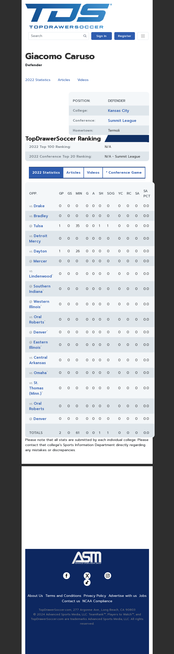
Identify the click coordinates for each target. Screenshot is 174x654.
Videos (83, 79)
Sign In (101, 36)
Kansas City (118, 110)
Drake (39, 206)
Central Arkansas (38, 360)
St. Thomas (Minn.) (36, 388)
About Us (35, 595)
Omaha (40, 373)
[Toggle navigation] (143, 36)
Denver (40, 332)
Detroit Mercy (38, 238)
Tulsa (38, 226)
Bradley (41, 216)
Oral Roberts (36, 319)
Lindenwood (40, 276)
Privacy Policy (95, 595)
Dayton (40, 251)
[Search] (55, 36)
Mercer (40, 261)
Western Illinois (39, 304)
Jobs (143, 595)
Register (124, 36)
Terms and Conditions (63, 595)
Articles (64, 79)
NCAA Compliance (97, 601)
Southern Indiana (39, 289)
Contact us (71, 601)
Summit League (122, 120)
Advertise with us (122, 595)
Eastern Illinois (38, 345)
